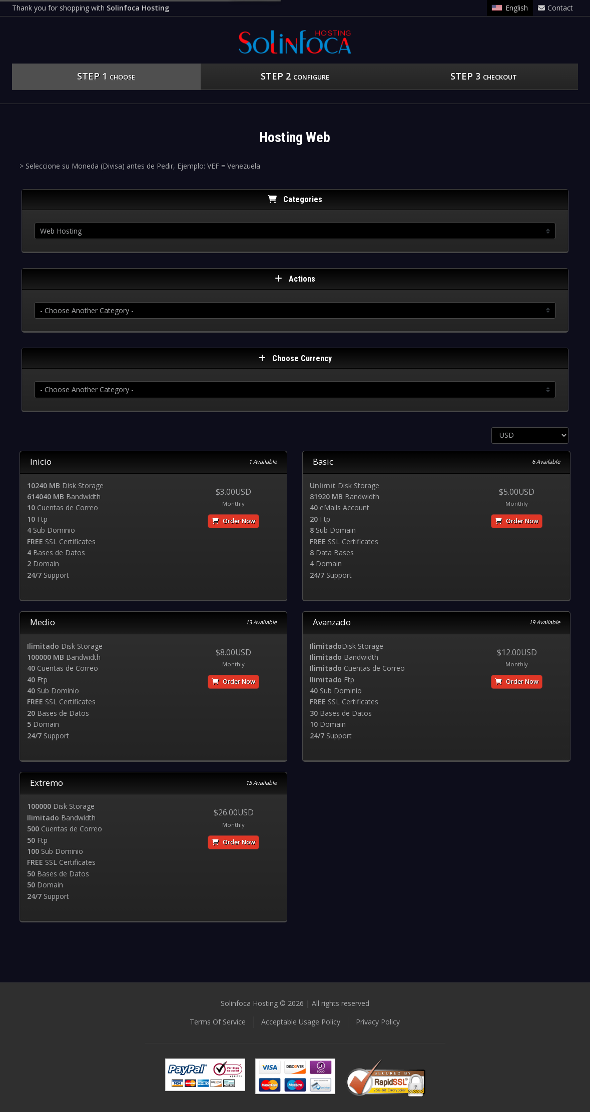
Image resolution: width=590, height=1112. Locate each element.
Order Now (233, 521)
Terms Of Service (218, 1021)
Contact (555, 8)
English (510, 8)
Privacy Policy (378, 1021)
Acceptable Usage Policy (300, 1021)
